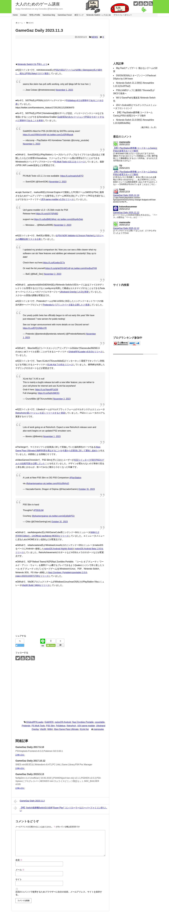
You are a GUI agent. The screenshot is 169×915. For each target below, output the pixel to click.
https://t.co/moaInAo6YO (71, 176)
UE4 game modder (86, 726)
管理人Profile (34, 15)
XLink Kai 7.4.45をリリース (60, 364)
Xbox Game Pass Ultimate (66, 729)
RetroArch (71, 726)
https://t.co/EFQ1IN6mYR (35, 328)
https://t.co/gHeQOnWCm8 (57, 268)
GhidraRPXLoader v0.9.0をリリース (85, 352)
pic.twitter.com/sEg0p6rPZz (62, 516)
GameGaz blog (49, 15)
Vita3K (43, 729)
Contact (23, 15)
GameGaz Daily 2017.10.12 (30, 760)
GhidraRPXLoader (34, 722)
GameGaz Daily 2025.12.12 (126, 212)
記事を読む (20, 755)
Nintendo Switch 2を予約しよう (32, 64)
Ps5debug (60, 726)
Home (15, 15)
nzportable (100, 722)
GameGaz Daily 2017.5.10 (29, 747)
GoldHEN (48, 722)
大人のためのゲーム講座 (37, 4)
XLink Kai (84, 729)
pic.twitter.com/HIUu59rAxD (56, 483)
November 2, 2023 (58, 182)
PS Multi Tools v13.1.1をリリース (69, 162)
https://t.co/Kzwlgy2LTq (54, 263)
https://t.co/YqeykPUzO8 (46, 389)
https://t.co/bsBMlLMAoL (45, 219)
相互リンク (79, 15)
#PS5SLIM (38, 510)
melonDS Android (63, 722)
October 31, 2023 (86, 489)
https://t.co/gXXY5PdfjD (47, 214)
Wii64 (50, 729)
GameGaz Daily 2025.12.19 (126, 195)
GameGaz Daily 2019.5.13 (29, 774)
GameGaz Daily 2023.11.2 (29, 801)
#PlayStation (75, 478)
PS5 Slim (50, 726)
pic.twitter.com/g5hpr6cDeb (70, 219)
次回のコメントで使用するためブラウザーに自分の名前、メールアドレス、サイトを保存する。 (58, 893)
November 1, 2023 (64, 90)
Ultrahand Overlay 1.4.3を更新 (74, 292)
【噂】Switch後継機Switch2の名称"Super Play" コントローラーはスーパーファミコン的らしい (60, 809)
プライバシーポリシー (122, 15)
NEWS (94, 37)
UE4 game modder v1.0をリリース (57, 199)
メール (19, 870)
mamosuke (98, 729)
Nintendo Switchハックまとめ (98, 15)
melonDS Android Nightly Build (58, 549)
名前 (18, 860)
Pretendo (26, 726)
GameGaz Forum (65, 15)
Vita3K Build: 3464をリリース (36, 585)
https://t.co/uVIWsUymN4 (34, 135)
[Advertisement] (60, 613)
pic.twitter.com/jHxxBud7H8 (84, 268)
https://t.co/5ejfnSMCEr (49, 393)
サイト (18, 879)
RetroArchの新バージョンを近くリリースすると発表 (40, 413)
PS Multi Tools (38, 726)
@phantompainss (34, 483)
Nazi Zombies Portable (83, 722)
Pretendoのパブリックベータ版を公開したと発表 (66, 305)
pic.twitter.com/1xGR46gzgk (60, 135)
